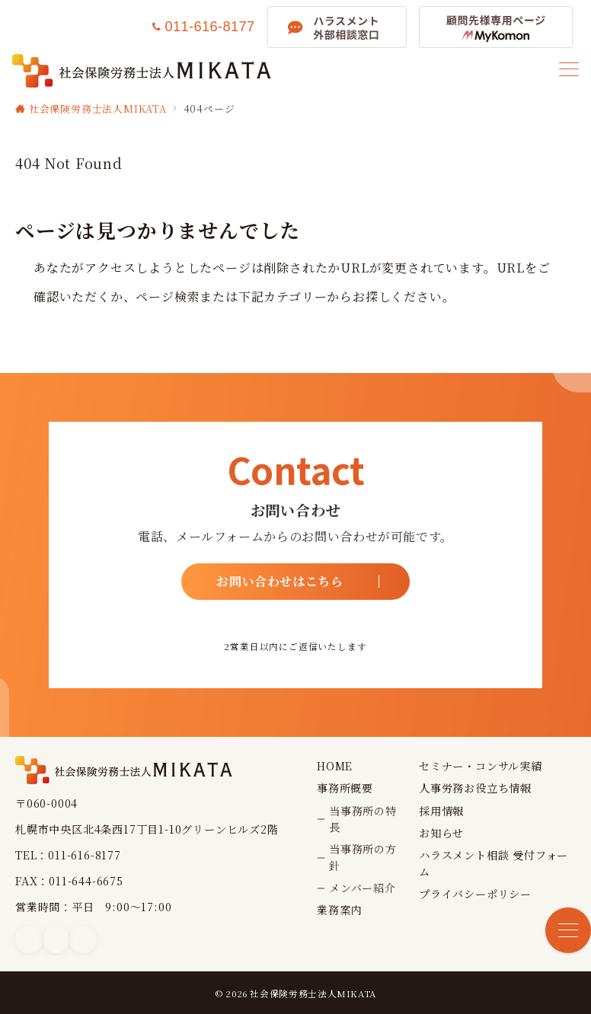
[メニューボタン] (569, 70)
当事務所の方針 (363, 856)
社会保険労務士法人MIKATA (313, 993)
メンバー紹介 (362, 887)
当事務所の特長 (363, 818)
